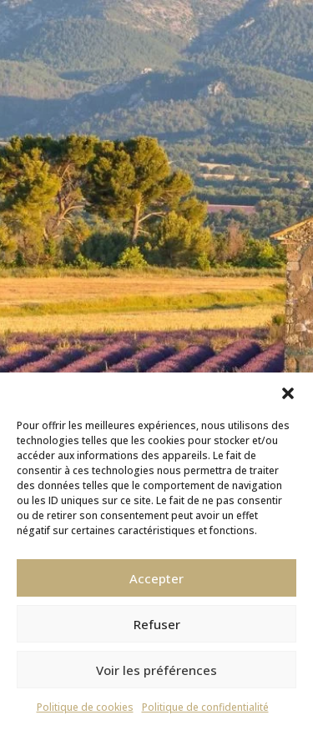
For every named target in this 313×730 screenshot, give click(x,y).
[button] (288, 393)
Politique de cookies (85, 707)
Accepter (156, 578)
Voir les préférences (156, 670)
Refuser (157, 624)
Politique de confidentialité (205, 707)
